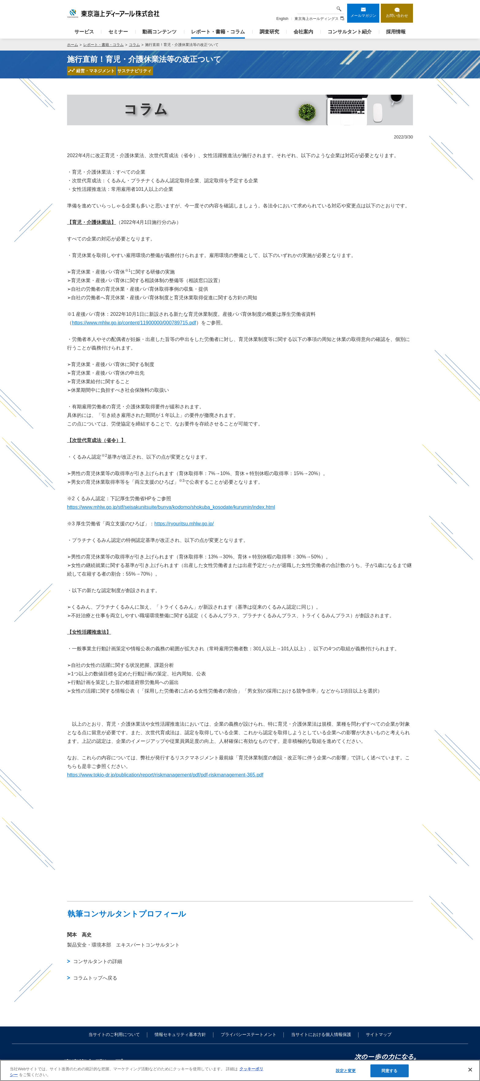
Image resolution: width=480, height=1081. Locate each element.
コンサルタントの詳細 (97, 961)
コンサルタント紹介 (350, 31)
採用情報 (396, 31)
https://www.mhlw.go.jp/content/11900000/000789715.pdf (134, 322)
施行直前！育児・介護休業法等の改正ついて (182, 45)
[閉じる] (470, 1069)
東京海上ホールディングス (319, 19)
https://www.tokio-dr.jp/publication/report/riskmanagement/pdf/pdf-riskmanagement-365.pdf (165, 774)
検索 (339, 8)
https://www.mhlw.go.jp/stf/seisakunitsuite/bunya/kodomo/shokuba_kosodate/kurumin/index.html (171, 507)
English (282, 19)
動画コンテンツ (159, 31)
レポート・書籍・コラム (218, 31)
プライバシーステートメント (248, 1034)
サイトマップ (379, 1034)
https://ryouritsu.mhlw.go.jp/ (184, 523)
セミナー (118, 31)
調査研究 (269, 31)
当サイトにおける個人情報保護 (321, 1034)
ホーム (72, 45)
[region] (240, 1070)
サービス (84, 31)
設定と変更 (346, 1070)
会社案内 (303, 31)
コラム (134, 45)
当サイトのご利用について (114, 1034)
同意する (389, 1070)
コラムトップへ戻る (95, 978)
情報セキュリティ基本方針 (180, 1034)
